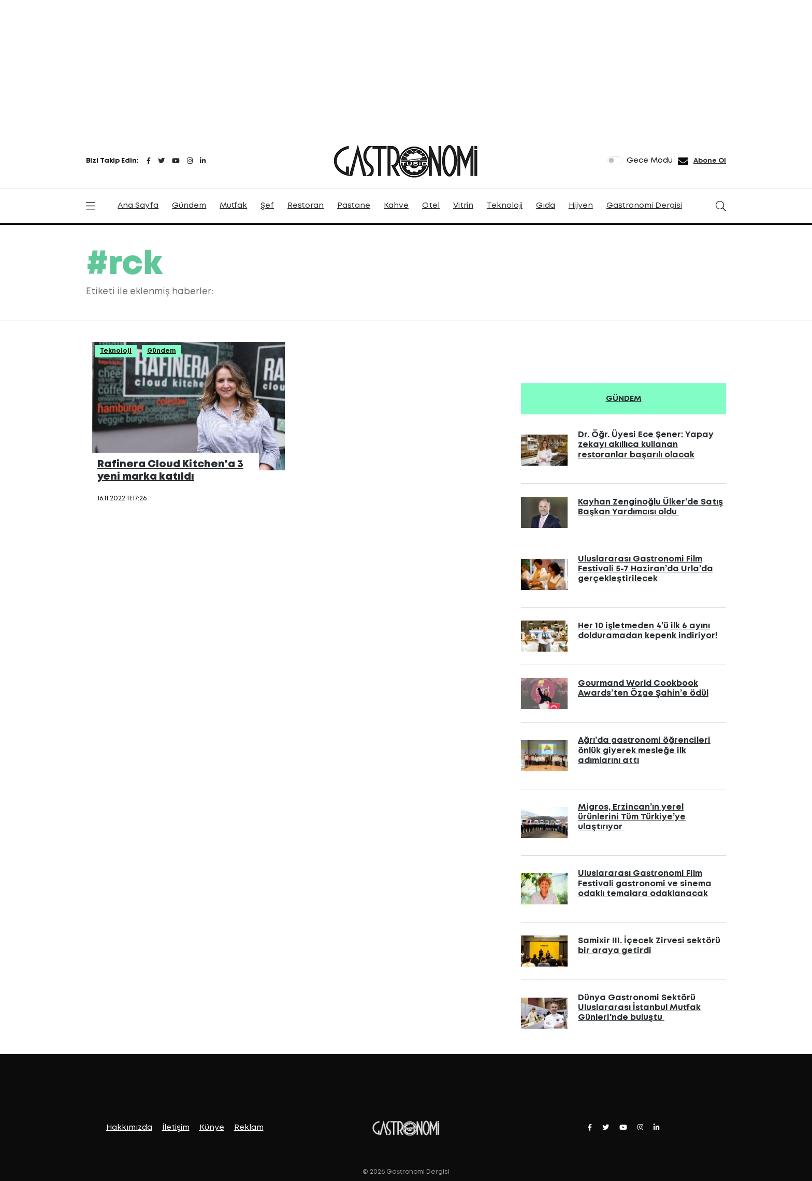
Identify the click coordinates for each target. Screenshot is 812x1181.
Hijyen (581, 205)
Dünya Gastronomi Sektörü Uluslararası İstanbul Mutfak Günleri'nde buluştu (639, 1007)
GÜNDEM (624, 398)
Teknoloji (505, 205)
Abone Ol (709, 161)
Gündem (189, 205)
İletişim (176, 1127)
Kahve (396, 205)
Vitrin (463, 205)
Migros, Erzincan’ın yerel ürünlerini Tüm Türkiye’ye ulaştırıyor (632, 817)
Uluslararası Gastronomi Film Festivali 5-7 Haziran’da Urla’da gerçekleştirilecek (645, 569)
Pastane (353, 205)
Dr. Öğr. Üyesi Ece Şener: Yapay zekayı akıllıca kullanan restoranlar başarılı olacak (646, 444)
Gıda (545, 205)
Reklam (249, 1127)
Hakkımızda (129, 1127)
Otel (431, 205)
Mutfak (233, 205)
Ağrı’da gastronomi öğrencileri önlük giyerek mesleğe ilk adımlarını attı (644, 750)
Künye (211, 1127)
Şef (267, 205)
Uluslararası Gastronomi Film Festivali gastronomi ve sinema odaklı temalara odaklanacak (645, 883)
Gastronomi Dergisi (644, 205)
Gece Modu (650, 160)
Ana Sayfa (138, 205)
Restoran (305, 205)
